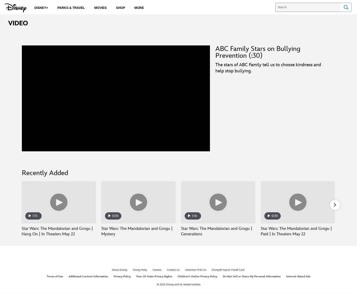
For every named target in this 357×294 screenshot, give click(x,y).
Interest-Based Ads (298, 277)
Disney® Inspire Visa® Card (228, 270)
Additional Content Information (88, 277)
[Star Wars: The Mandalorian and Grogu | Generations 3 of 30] (218, 202)
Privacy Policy (122, 277)
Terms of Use (55, 277)
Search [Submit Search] (346, 7)
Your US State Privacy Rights (154, 277)
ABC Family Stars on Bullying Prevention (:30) (257, 52)
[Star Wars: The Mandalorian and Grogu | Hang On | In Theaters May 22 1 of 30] (59, 202)
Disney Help (140, 270)
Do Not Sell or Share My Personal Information (252, 277)
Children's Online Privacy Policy (197, 277)
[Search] (308, 7)
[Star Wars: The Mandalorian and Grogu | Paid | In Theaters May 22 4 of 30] (298, 202)
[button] (335, 205)
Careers (157, 270)
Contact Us (173, 270)
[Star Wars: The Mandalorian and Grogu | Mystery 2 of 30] (138, 202)
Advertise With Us (195, 270)
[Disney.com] (15, 8)
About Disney (119, 270)
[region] (116, 98)
